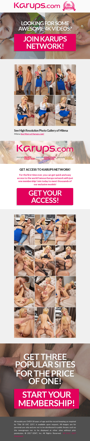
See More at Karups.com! (32, 134)
